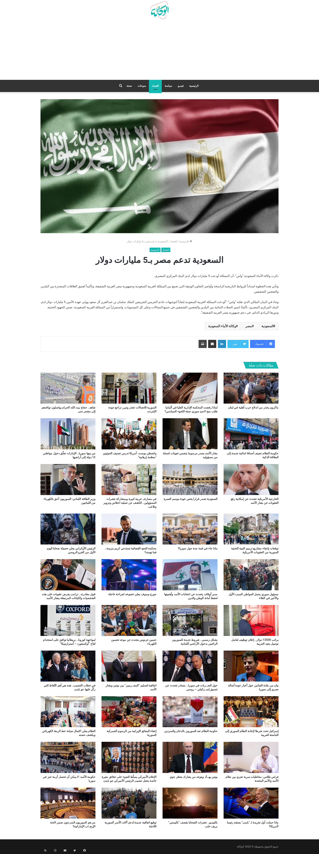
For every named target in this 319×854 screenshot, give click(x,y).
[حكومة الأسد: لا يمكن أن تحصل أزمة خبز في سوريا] (67, 757)
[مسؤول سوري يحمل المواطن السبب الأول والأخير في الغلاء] (251, 574)
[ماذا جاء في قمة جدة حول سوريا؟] (190, 529)
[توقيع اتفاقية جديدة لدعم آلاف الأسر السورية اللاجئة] (129, 803)
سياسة (168, 85)
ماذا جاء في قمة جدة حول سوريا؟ (197, 548)
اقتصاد (155, 85)
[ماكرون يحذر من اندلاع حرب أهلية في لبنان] (251, 388)
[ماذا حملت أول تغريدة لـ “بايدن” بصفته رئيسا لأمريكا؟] (251, 803)
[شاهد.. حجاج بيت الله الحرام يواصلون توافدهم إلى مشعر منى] (67, 388)
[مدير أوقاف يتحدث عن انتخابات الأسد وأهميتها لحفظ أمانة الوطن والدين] (190, 574)
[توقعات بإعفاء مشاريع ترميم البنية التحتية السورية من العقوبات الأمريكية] (251, 529)
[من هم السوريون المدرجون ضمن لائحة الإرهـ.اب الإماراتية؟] (67, 803)
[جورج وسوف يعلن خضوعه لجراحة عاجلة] (129, 574)
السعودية (267, 326)
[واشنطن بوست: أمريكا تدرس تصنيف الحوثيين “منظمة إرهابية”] (129, 433)
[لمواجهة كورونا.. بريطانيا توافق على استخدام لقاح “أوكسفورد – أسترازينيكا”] (67, 620)
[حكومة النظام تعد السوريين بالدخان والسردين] (190, 711)
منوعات (142, 85)
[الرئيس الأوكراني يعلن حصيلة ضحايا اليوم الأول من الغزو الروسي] (67, 529)
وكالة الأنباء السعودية (222, 326)
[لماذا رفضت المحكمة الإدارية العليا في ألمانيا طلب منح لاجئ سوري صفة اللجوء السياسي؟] (190, 388)
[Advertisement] (159, 51)
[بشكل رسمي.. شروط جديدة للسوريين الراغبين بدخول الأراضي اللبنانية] (190, 620)
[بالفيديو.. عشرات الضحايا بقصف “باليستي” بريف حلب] (190, 803)
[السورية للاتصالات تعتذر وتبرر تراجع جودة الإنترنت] (129, 388)
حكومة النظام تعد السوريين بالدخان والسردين (190, 731)
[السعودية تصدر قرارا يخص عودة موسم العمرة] (190, 479)
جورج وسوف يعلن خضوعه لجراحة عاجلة (132, 594)
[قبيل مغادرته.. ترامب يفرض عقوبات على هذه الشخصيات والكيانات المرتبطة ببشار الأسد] (67, 574)
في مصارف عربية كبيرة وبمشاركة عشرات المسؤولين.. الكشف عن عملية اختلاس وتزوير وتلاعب (129, 502)
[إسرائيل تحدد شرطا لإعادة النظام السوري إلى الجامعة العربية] (251, 711)
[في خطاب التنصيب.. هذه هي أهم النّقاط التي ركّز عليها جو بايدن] (67, 666)
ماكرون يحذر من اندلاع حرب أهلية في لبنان (253, 407)
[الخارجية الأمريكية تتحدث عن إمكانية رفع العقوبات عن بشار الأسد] (251, 479)
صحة (129, 85)
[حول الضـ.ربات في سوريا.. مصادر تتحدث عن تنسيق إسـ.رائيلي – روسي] (190, 666)
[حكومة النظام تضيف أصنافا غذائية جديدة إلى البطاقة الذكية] (251, 433)
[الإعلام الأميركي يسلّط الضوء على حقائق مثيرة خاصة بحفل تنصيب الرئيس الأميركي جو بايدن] (129, 757)
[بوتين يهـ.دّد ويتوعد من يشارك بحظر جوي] (190, 757)
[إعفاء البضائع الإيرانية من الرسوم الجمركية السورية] (129, 711)
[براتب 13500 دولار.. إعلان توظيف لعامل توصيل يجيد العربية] (251, 620)
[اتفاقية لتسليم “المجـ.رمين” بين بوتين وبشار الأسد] (129, 666)
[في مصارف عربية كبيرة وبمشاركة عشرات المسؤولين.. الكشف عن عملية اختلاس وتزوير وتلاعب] (129, 479)
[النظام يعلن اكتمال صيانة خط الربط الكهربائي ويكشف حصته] (67, 711)
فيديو (181, 85)
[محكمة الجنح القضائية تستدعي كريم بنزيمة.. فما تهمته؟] (129, 529)
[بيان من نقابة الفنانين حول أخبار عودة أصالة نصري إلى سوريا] (251, 666)
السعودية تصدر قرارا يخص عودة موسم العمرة (190, 499)
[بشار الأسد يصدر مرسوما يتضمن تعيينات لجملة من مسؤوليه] (190, 433)
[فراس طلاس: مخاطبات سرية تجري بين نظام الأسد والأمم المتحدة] (251, 757)
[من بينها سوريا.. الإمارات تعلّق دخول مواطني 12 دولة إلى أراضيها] (67, 433)
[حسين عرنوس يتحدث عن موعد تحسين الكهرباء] (129, 620)
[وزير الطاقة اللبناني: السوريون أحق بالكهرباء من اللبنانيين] (67, 479)
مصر (248, 326)
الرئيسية (194, 85)
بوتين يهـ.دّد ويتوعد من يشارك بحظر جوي (193, 776)
